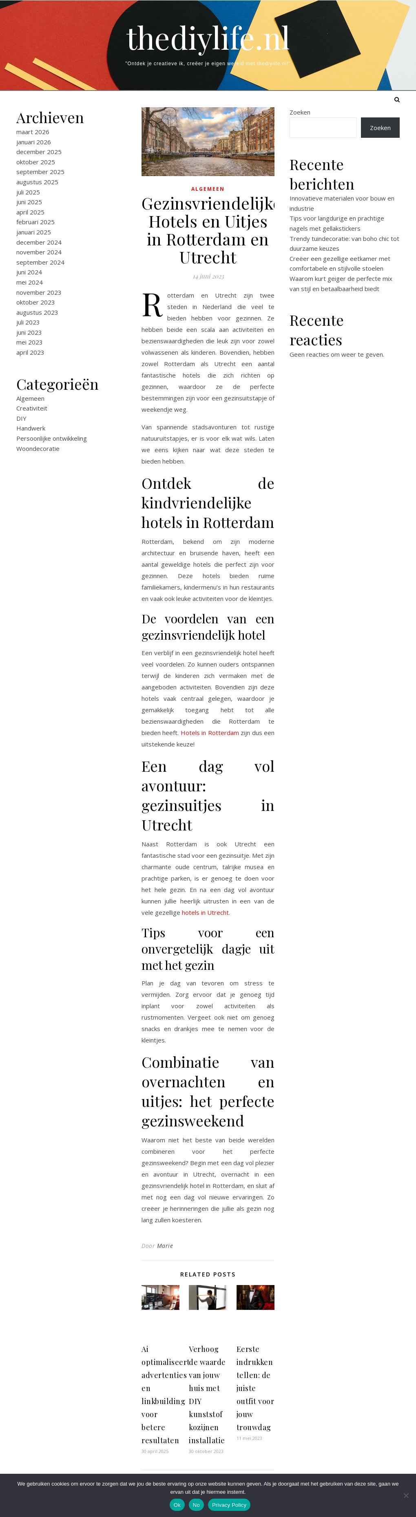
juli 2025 (28, 192)
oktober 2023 (35, 302)
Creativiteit (31, 408)
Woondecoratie (38, 448)
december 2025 (39, 152)
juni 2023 (29, 332)
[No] (406, 1495)
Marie (165, 1246)
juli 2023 (28, 322)
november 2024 (39, 252)
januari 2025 (33, 232)
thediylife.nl (208, 37)
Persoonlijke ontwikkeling (51, 438)
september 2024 (40, 262)
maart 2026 (32, 132)
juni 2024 (29, 272)
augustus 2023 (37, 312)
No (196, 1505)
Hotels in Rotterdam (210, 733)
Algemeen (30, 398)
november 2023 (39, 292)
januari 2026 (33, 142)
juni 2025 (29, 202)
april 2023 (30, 352)
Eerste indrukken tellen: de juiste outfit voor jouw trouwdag (255, 1388)
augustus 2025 (37, 182)
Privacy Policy (229, 1505)
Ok (177, 1505)
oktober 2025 (35, 162)
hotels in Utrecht (205, 912)
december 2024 (39, 242)
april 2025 (30, 212)
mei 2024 (29, 282)
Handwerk (30, 428)
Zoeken (300, 112)
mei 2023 (29, 342)
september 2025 (40, 172)
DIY (21, 418)
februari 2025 (35, 222)
